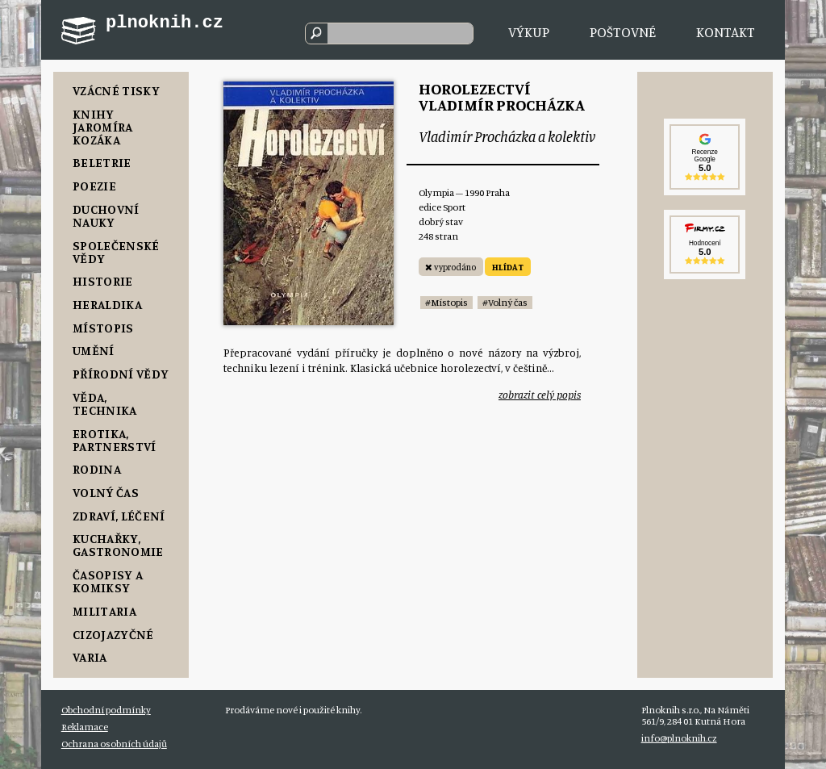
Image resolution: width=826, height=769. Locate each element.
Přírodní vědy (121, 374)
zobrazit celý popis (540, 394)
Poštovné (623, 31)
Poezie (94, 186)
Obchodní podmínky (106, 710)
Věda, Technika (105, 403)
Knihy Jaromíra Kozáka (103, 127)
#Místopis (446, 302)
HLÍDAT (508, 267)
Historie (103, 281)
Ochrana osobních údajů (114, 744)
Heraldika (107, 304)
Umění (94, 350)
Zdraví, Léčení (119, 516)
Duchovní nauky (106, 215)
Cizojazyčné (113, 634)
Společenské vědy (116, 251)
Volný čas (106, 492)
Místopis (103, 328)
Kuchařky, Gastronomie (118, 544)
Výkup (528, 31)
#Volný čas (505, 302)
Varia (90, 657)
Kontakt (725, 31)
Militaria (104, 611)
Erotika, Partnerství (114, 439)
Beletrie (102, 162)
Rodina (97, 469)
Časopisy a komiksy (108, 581)
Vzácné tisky (116, 90)
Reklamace (84, 727)
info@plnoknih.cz (679, 738)
